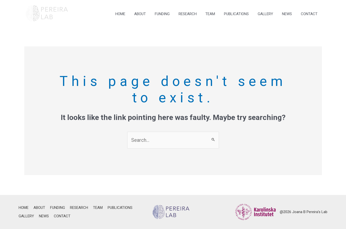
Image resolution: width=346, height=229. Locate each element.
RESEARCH (196, 14)
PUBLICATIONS (241, 14)
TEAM (217, 14)
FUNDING (171, 14)
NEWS (289, 14)
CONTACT (310, 14)
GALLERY (269, 14)
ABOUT (151, 14)
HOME (133, 14)
